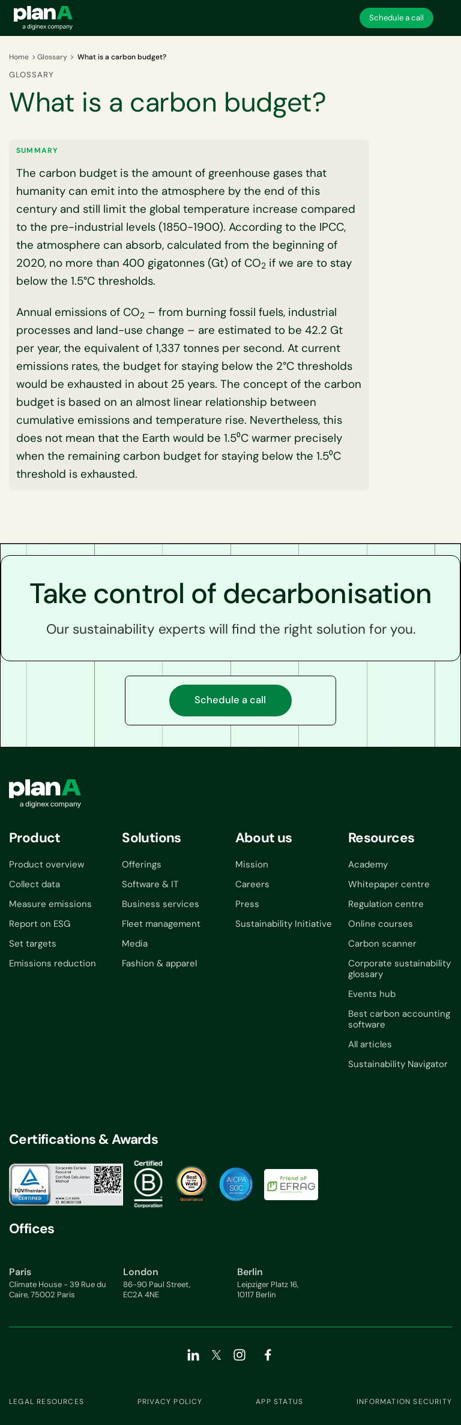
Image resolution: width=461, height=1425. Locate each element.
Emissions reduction (52, 963)
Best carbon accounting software (399, 1019)
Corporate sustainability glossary (399, 969)
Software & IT (150, 884)
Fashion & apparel (159, 963)
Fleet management (161, 923)
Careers (252, 884)
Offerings (141, 864)
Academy (368, 864)
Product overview (46, 864)
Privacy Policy (170, 1401)
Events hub (372, 994)
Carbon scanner (382, 943)
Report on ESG (39, 923)
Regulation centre (386, 904)
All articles (370, 1044)
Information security (404, 1401)
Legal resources (46, 1401)
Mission (251, 864)
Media (135, 943)
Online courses (380, 923)
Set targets (32, 943)
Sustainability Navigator (398, 1064)
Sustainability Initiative (283, 923)
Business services (160, 904)
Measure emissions (50, 904)
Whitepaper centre (389, 884)
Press (247, 904)
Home (19, 57)
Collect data (34, 884)
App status (279, 1401)
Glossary (52, 57)
